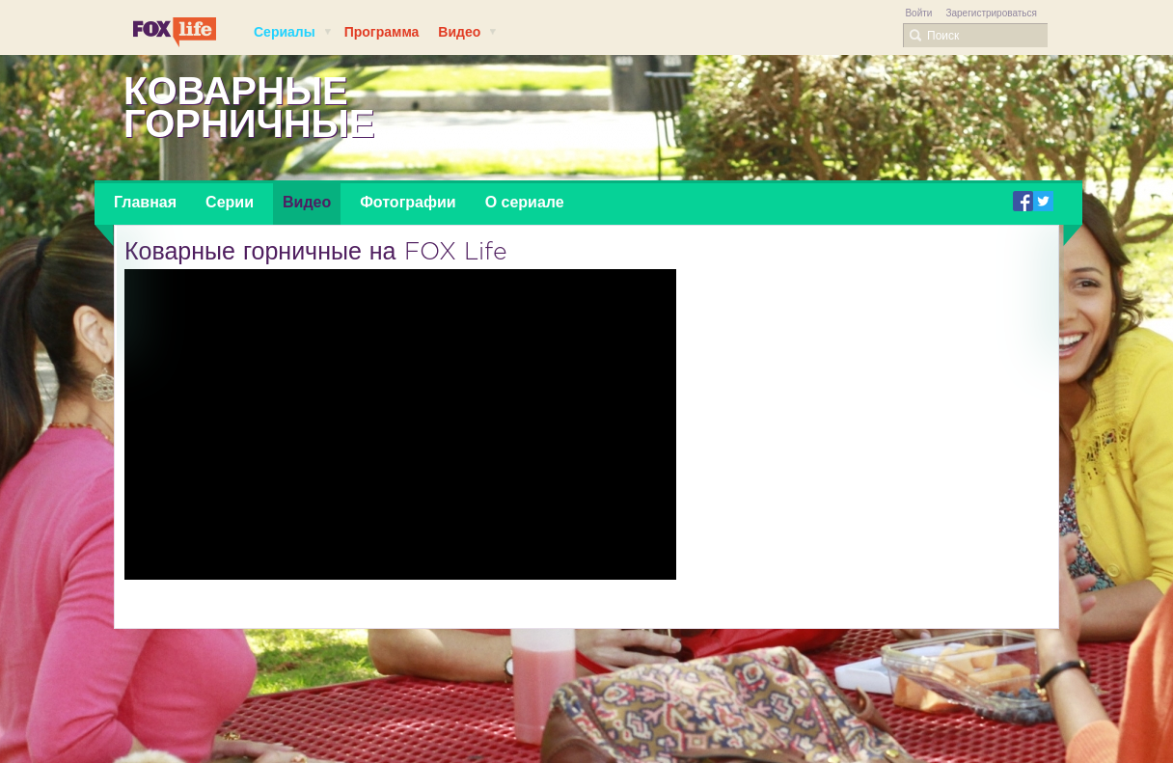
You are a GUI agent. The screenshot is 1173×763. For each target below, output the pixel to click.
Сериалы (293, 32)
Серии (229, 202)
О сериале (524, 202)
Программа (382, 32)
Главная (145, 202)
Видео (468, 32)
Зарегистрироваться (991, 13)
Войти (918, 13)
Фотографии (407, 202)
